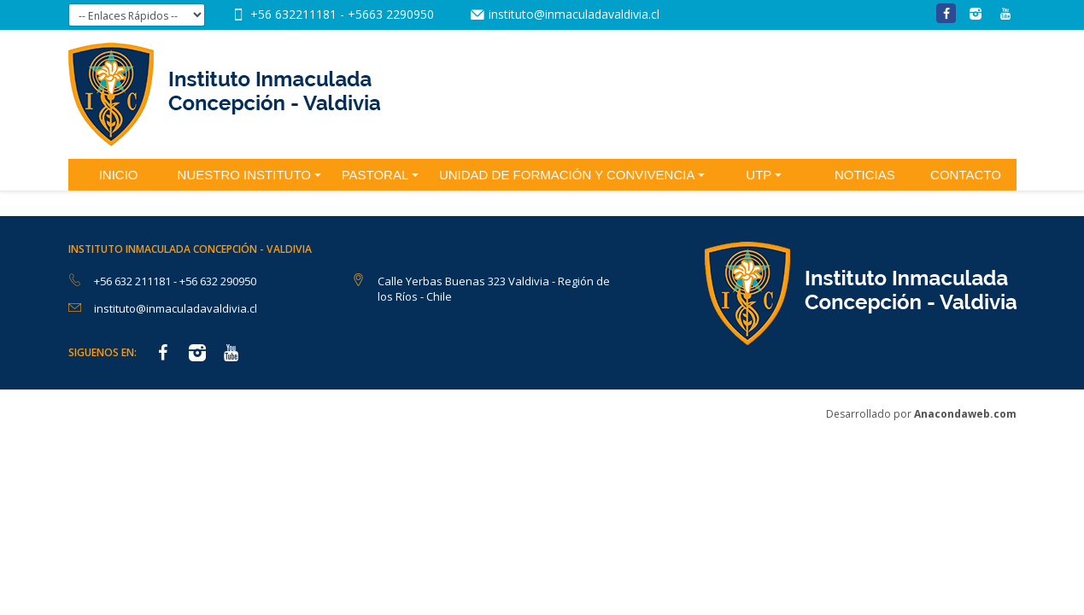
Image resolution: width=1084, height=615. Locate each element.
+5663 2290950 (391, 14)
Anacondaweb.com (965, 414)
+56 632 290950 (217, 281)
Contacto (965, 174)
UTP (758, 174)
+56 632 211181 (133, 281)
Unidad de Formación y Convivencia (567, 174)
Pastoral (375, 174)
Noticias (865, 174)
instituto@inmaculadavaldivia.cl (574, 14)
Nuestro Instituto (244, 174)
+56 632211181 (295, 14)
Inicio (118, 174)
